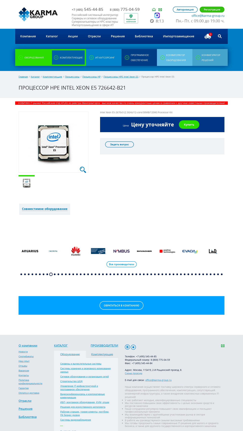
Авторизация (185, 9)
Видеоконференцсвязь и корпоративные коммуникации (82, 396)
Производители (104, 346)
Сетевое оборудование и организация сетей (84, 376)
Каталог (35, 76)
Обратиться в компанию (121, 305)
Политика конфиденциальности (30, 382)
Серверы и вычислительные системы (80, 363)
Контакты (24, 375)
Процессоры (72, 76)
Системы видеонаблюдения (75, 419)
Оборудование (70, 354)
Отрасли (25, 401)
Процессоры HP (91, 76)
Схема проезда (133, 373)
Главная (23, 76)
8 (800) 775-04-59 (160, 359)
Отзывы (23, 366)
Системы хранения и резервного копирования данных (85, 370)
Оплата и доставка (29, 393)
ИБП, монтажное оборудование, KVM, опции (84, 402)
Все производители (121, 264)
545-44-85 (87, 9)
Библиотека (28, 417)
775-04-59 (125, 9)
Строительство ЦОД (71, 381)
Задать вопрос (119, 144)
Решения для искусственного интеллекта (82, 407)
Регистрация (212, 9)
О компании (28, 346)
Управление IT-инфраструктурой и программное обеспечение (79, 388)
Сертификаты (26, 356)
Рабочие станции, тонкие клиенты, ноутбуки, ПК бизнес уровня (84, 413)
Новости (23, 351)
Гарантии (24, 388)
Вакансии (24, 370)
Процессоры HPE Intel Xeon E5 (120, 76)
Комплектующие (52, 76)
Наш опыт (24, 361)
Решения (25, 409)
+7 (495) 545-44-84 (142, 363)
